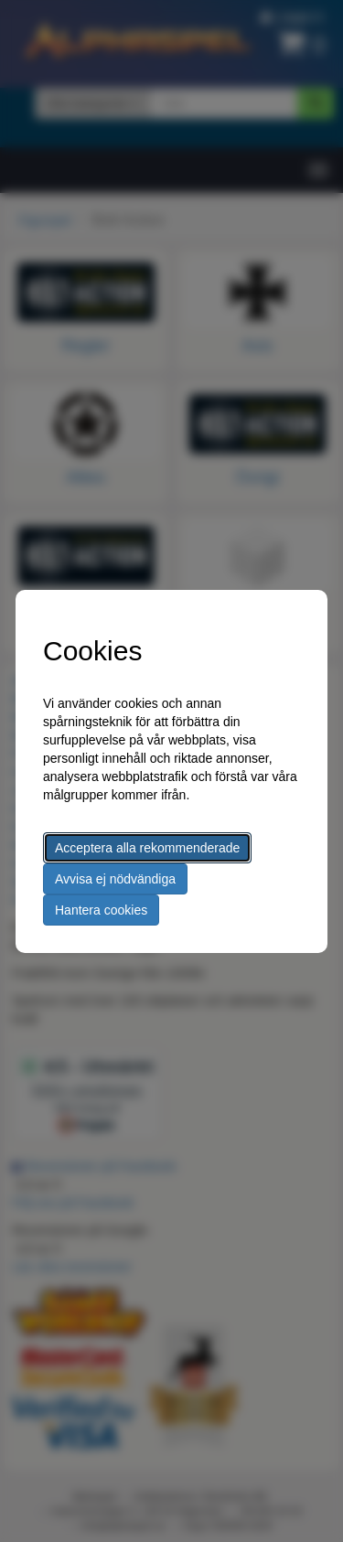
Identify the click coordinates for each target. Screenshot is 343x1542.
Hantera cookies (101, 910)
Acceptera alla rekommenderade (147, 848)
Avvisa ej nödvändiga (115, 879)
